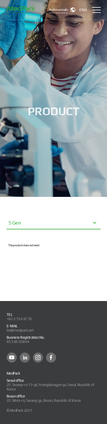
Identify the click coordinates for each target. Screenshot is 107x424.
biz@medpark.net (20, 330)
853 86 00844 (18, 342)
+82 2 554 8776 (19, 319)
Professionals (58, 10)
